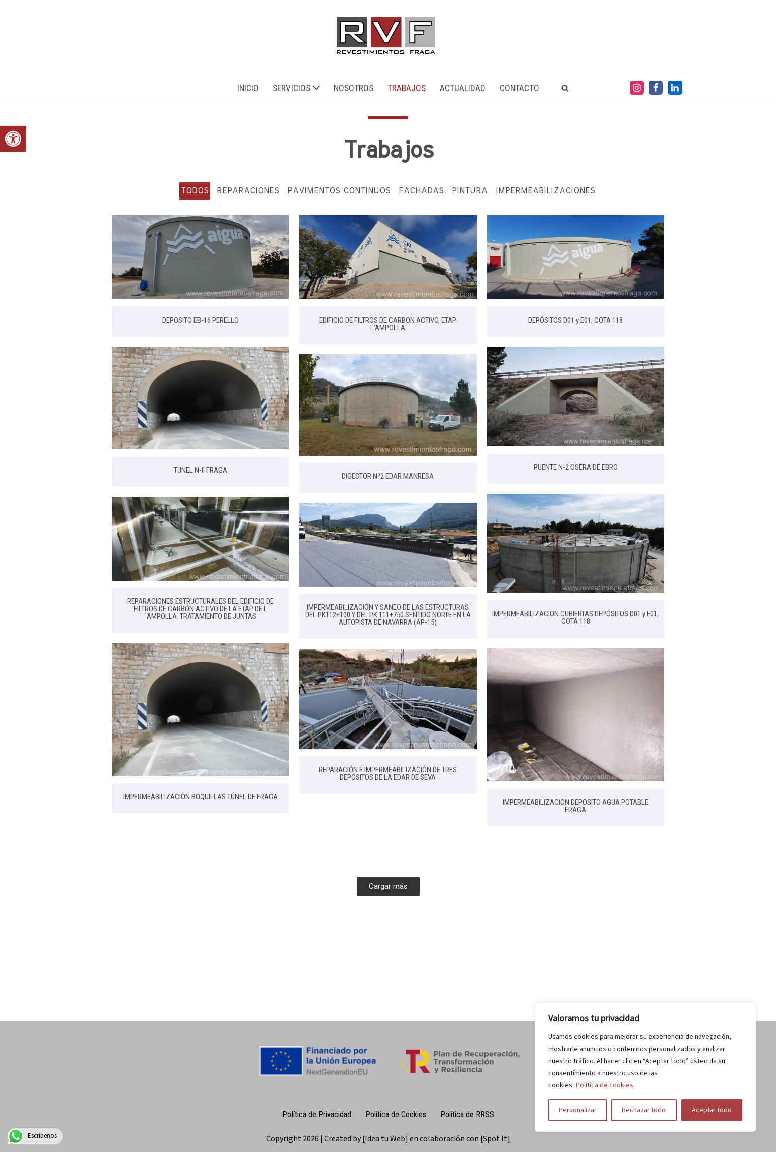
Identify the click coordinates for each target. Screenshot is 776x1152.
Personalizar (578, 1110)
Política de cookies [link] (604, 1085)
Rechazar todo (644, 1110)
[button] (316, 87)
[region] (645, 1067)
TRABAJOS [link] (406, 88)
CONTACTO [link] (519, 88)
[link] (13, 139)
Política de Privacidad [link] (316, 1114)
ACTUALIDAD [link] (463, 88)
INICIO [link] (248, 88)
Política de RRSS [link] (467, 1114)
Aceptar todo (712, 1110)
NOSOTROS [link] (353, 88)
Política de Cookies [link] (395, 1114)
